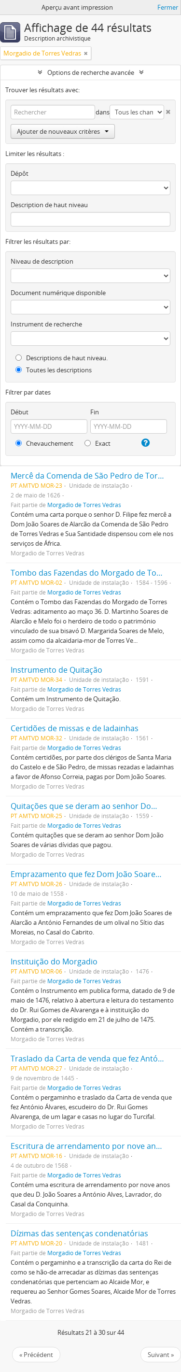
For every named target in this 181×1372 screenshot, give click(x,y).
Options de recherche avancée (90, 72)
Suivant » (161, 1354)
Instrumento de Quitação (56, 670)
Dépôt (19, 173)
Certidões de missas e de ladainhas (75, 728)
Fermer (167, 7)
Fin (94, 412)
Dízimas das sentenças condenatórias (79, 1233)
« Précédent (36, 1354)
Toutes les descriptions (53, 370)
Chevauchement (44, 443)
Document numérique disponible (58, 292)
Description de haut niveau (49, 204)
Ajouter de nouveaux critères (63, 131)
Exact (97, 443)
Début (19, 412)
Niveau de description (42, 261)
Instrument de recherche (46, 324)
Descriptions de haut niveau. (61, 358)
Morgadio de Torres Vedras (84, 505)
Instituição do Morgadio (54, 961)
